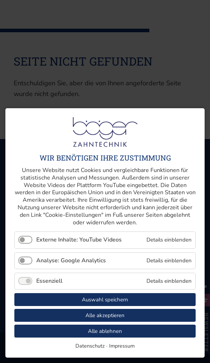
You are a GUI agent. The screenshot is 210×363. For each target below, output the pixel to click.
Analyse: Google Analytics (71, 260)
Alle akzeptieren (105, 315)
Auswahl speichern (105, 299)
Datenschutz (90, 345)
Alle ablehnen (105, 331)
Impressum (122, 345)
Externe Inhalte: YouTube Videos (79, 240)
